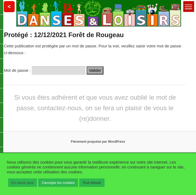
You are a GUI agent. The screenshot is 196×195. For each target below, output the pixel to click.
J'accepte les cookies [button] (58, 183)
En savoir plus (22, 183)
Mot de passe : (45, 70)
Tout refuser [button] (92, 183)
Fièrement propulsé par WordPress (98, 142)
